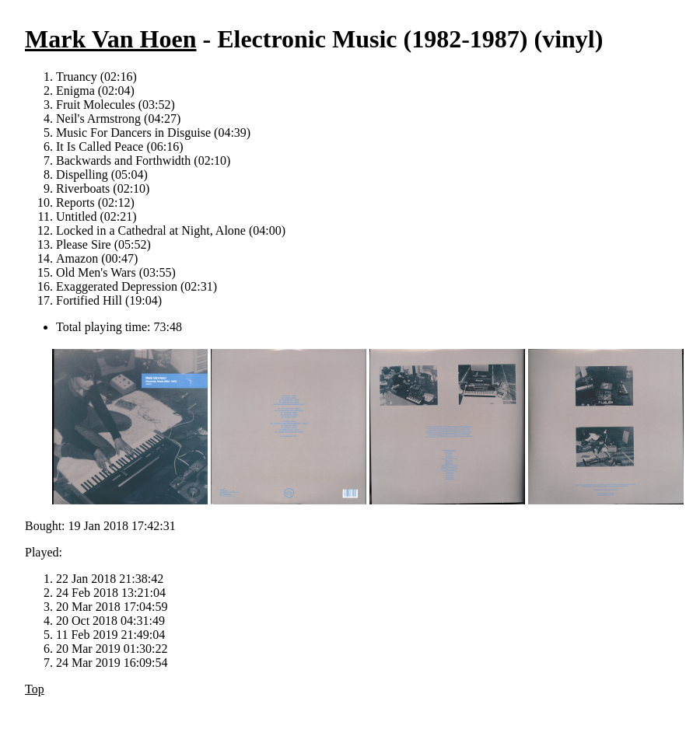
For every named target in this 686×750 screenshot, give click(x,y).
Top (34, 689)
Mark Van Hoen (110, 39)
